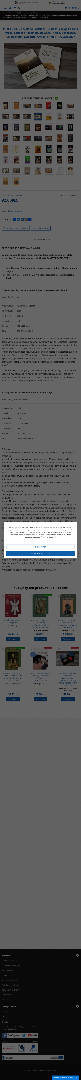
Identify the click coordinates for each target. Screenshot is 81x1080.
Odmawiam (40, 547)
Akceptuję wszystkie (40, 553)
